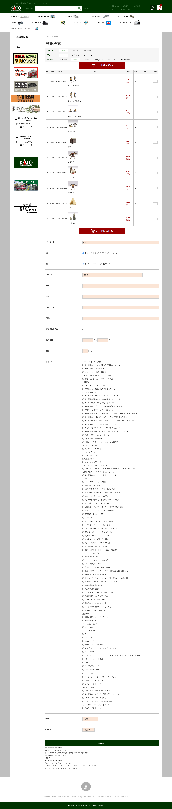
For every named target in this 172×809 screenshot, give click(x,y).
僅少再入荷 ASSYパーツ (94, 439)
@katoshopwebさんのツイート (26, 124)
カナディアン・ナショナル (95, 666)
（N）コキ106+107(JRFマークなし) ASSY (101, 528)
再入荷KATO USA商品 (93, 449)
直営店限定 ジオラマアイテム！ (97, 596)
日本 (94, 253)
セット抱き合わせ (91, 455)
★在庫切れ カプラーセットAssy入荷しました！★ (103, 406)
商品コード (63, 60)
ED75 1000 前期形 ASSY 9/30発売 (99, 510)
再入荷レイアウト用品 (93, 708)
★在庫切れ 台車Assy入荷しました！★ (99, 410)
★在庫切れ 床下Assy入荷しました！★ (99, 403)
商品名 (75, 60)
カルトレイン (90, 637)
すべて (64, 55)
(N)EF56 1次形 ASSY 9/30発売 (97, 543)
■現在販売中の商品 (22, 37)
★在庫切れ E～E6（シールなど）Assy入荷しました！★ (106, 417)
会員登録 (137, 6)
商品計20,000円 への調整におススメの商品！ (102, 582)
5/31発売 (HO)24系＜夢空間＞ (96, 539)
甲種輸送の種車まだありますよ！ (97, 574)
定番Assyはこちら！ (92, 621)
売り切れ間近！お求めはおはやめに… (99, 567)
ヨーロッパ (114, 253)
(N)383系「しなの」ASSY (94, 514)
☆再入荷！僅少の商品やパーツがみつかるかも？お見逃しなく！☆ (110, 469)
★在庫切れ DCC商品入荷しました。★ (100, 389)
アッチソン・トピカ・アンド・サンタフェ (100, 677)
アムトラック (90, 652)
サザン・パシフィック (93, 684)
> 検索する (102, 743)
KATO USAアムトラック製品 (95, 482)
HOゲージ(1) (88, 55)
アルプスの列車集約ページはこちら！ (99, 607)
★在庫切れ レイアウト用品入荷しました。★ (102, 694)
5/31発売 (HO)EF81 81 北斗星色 (97, 525)
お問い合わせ (115, 6)
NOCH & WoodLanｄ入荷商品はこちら (99, 592)
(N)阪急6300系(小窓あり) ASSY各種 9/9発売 (102, 492)
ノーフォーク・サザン (93, 670)
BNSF (87, 634)
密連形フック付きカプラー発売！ (97, 603)
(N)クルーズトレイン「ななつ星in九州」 (100, 532)
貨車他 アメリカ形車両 (94, 645)
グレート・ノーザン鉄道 (94, 659)
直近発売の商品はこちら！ (95, 556)
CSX (86, 662)
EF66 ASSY (90, 518)
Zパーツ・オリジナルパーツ (95, 600)
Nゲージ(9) (75, 55)
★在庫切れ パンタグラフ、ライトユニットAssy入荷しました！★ (109, 421)
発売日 (87, 60)
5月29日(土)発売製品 (92, 485)
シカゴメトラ (90, 641)
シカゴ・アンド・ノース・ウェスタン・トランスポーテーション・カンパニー (114, 655)
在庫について (115, 9)
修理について (127, 9)
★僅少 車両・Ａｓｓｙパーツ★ (97, 435)
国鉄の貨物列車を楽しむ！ (95, 585)
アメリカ (103, 253)
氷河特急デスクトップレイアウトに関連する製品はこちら (106, 571)
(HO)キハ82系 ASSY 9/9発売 (96, 496)
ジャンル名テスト (91, 627)
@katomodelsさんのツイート (25, 142)
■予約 (18, 47)
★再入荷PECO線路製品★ (94, 369)
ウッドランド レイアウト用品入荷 (97, 691)
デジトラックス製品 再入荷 (95, 372)
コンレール (89, 673)
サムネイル (87, 50)
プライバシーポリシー (121, 797)
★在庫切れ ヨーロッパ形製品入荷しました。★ (102, 365)
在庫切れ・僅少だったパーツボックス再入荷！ (102, 442)
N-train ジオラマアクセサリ (95, 698)
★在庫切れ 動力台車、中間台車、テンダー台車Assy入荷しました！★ (111, 413)
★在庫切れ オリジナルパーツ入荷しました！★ (102, 428)
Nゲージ (96, 264)
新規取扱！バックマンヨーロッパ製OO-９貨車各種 (104, 507)
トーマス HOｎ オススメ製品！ (97, 560)
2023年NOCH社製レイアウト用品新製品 (100, 489)
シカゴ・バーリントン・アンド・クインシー (101, 648)
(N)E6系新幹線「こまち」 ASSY (97, 536)
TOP (47, 36)
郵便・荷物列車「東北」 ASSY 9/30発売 (101, 550)
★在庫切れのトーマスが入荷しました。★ (100, 475)
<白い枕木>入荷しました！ (95, 462)
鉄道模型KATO (49, 797)
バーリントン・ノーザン (94, 680)
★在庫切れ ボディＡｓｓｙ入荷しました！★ (101, 395)
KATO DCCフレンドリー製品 (95, 385)
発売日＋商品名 (126, 60)
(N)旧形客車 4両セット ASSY (96, 546)
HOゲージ (106, 264)
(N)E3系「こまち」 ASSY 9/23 (97, 503)
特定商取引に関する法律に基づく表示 (96, 797)
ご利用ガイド (127, 6)
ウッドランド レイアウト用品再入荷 (98, 701)
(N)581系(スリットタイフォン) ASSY (99, 521)
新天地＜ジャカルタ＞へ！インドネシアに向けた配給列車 (106, 578)
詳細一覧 (75, 50)
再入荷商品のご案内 (92, 589)
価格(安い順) (99, 60)
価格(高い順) (112, 60)
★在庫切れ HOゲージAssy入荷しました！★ (101, 424)
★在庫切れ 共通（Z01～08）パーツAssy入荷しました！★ (107, 431)
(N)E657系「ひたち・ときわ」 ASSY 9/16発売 (102, 500)
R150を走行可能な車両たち (95, 610)
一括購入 (64, 50)
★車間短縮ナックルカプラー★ (96, 617)
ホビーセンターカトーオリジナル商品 (99, 379)
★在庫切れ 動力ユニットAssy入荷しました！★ (102, 399)
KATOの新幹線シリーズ (93, 564)
